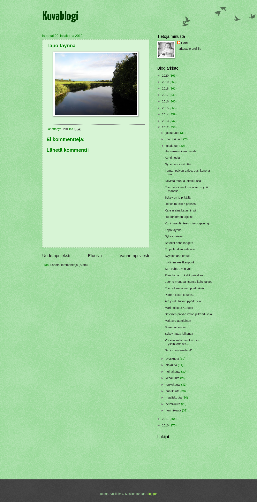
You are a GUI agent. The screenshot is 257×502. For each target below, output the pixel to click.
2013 (165, 121)
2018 (165, 88)
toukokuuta (173, 384)
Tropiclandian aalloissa (180, 249)
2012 (165, 127)
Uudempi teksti (56, 255)
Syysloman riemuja (177, 255)
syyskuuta (173, 358)
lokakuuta (172, 145)
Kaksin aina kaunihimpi (180, 210)
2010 (165, 425)
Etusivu (95, 255)
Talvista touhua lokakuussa (183, 181)
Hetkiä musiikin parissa (180, 204)
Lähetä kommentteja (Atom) (69, 265)
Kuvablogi (60, 16)
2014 (165, 114)
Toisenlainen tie (175, 327)
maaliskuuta (174, 397)
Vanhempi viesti (134, 255)
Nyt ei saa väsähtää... (179, 164)
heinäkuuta (173, 371)
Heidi (185, 43)
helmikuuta (173, 404)
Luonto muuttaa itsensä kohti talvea (188, 281)
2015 (165, 108)
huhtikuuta (173, 391)
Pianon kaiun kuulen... (180, 294)
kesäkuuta (173, 378)
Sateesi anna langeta (179, 243)
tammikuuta (174, 410)
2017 (165, 94)
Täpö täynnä (173, 230)
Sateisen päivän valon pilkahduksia (188, 314)
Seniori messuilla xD (178, 350)
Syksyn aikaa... (175, 236)
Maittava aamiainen (178, 320)
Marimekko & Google (179, 307)
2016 (165, 101)
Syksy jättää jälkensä (179, 333)
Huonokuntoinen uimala (181, 151)
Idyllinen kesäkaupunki (180, 262)
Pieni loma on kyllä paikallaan (184, 275)
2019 (165, 82)
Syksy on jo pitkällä (177, 197)
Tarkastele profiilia (189, 48)
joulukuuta (173, 132)
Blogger (151, 493)
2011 (165, 418)
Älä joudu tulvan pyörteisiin (183, 301)
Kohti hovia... (173, 157)
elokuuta (172, 365)
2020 (165, 75)
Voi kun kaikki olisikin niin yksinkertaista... (181, 342)
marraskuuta (174, 139)
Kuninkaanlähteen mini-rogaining (187, 223)
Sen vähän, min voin (178, 268)
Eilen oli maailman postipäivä (184, 288)
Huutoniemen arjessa (179, 216)
